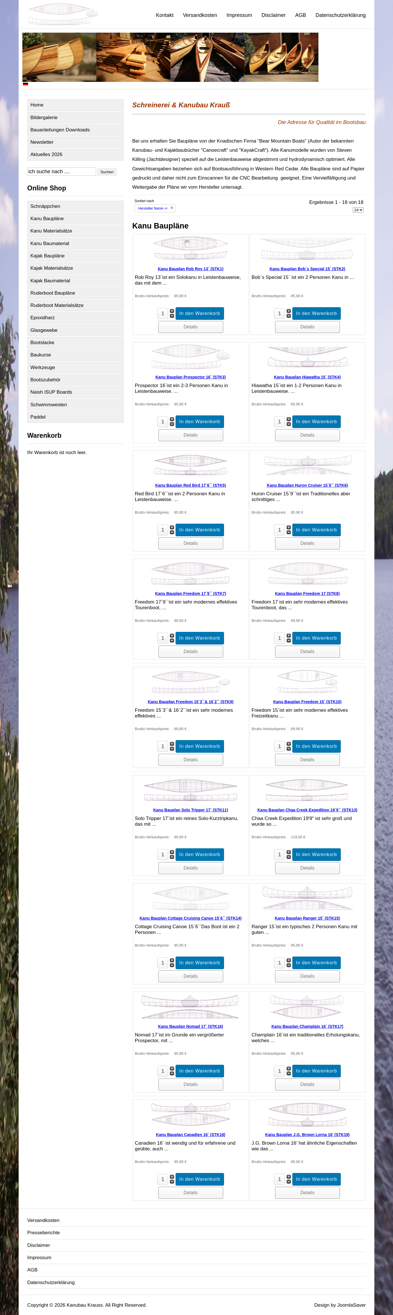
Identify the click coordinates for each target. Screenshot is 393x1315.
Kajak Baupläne (47, 256)
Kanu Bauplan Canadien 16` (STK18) (190, 1134)
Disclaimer (274, 15)
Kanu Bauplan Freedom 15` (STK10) (307, 701)
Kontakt (165, 15)
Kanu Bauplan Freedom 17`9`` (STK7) (190, 593)
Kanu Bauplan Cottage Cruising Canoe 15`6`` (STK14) (191, 918)
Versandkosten (200, 15)
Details (191, 326)
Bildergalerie (44, 117)
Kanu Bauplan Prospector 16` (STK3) (190, 377)
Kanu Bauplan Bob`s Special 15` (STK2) (307, 269)
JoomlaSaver (351, 1305)
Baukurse (40, 355)
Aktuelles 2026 (46, 154)
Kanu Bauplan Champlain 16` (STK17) (307, 1026)
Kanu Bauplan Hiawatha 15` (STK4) (307, 377)
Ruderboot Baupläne (52, 293)
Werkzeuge (42, 367)
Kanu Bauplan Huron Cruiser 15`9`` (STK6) (307, 485)
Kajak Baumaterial (50, 280)
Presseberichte (43, 1232)
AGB (300, 15)
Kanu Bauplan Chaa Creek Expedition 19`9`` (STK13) (307, 810)
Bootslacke (42, 342)
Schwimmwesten (48, 404)
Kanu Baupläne (47, 218)
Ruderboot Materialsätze (56, 305)
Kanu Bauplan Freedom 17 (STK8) (307, 593)
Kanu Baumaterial (49, 243)
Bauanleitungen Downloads (60, 130)
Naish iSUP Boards (51, 392)
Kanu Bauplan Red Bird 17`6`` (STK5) (190, 485)
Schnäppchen (45, 206)
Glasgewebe (44, 330)
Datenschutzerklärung (341, 15)
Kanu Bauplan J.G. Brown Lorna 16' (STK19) (307, 1134)
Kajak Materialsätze (51, 268)
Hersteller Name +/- (153, 208)
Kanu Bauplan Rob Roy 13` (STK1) (190, 269)
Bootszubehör (45, 380)
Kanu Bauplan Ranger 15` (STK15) (307, 918)
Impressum (239, 15)
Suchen (107, 172)
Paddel (38, 417)
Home (36, 105)
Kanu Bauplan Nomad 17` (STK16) (190, 1026)
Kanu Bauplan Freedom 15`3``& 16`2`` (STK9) (191, 701)
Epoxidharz (42, 317)
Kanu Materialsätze (51, 231)
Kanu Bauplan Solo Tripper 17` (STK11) (190, 810)
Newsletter (41, 142)
